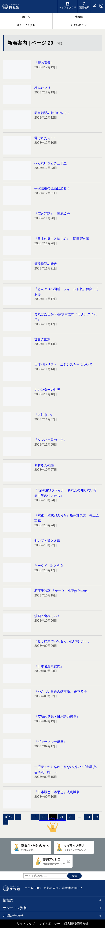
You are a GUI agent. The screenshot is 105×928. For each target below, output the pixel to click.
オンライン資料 (15, 908)
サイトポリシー (49, 923)
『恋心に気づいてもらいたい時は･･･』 (62, 641)
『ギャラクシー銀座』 (50, 742)
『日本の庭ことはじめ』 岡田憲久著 (61, 239)
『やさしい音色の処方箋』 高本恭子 (60, 691)
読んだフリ (42, 88)
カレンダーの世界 (47, 389)
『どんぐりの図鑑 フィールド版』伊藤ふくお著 (66, 291)
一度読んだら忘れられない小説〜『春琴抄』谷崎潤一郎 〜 (66, 769)
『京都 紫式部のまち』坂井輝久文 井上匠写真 (66, 518)
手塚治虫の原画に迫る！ (52, 188)
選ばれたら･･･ (45, 138)
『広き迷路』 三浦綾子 (52, 213)
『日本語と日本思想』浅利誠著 (57, 792)
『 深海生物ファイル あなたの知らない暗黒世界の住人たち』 (65, 492)
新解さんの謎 (44, 465)
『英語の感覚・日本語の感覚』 (57, 716)
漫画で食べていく (47, 616)
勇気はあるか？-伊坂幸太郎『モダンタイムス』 (65, 316)
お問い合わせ (13, 916)
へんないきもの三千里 (50, 163)
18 (34, 817)
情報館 (8, 900)
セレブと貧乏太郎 (47, 540)
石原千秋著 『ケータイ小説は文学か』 (62, 591)
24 (88, 817)
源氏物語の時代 (45, 264)
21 (61, 817)
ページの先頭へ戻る (52, 825)
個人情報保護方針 (76, 923)
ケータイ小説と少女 (48, 566)
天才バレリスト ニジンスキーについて (63, 364)
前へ (8, 817)
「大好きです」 (45, 415)
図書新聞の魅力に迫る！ (52, 113)
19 (43, 817)
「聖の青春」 (44, 62)
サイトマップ (26, 923)
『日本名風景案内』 (48, 666)
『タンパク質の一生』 (50, 440)
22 (71, 817)
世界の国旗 (42, 339)
